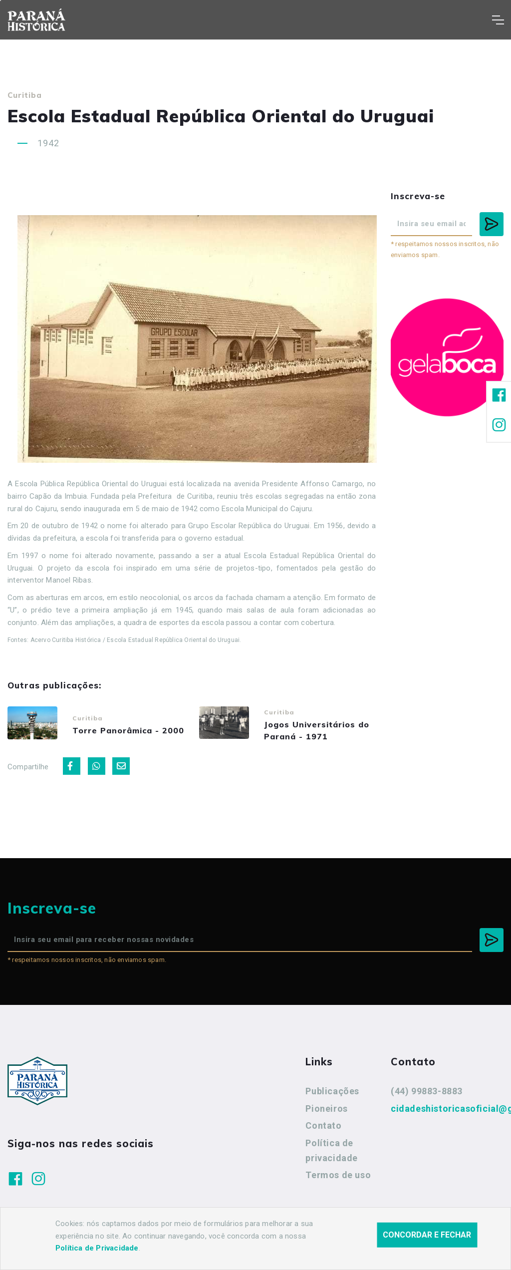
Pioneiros (326, 1112)
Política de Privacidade (97, 1248)
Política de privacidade (331, 1154)
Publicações (332, 1094)
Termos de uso (338, 1179)
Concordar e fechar (427, 1235)
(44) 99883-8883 (427, 1094)
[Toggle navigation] (498, 19)
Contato (323, 1129)
